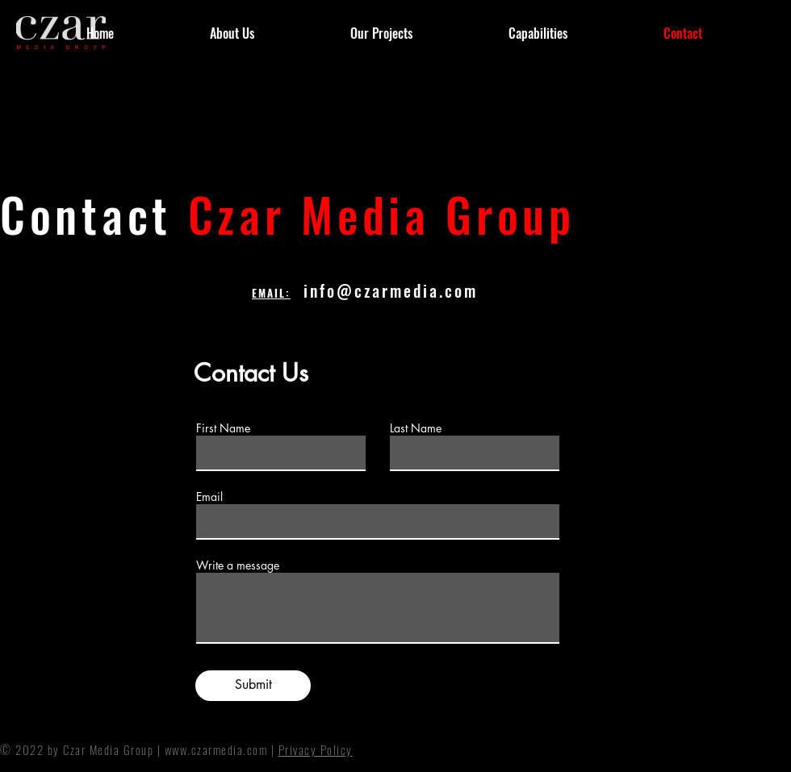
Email (209, 497)
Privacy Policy (315, 749)
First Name (223, 428)
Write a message (237, 565)
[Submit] (253, 686)
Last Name (416, 428)
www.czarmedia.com (216, 749)
